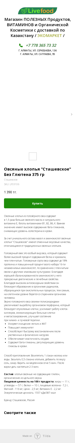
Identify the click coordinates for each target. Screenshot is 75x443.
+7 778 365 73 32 (41, 45)
